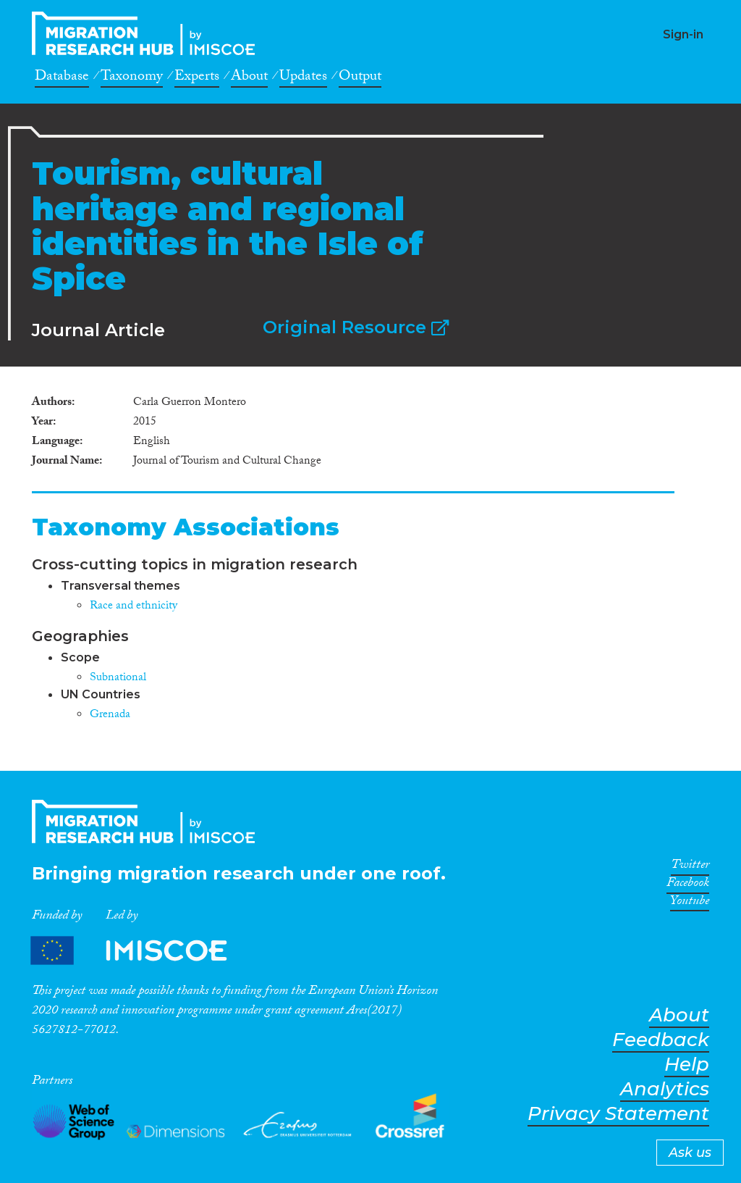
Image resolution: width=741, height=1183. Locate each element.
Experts (196, 78)
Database (62, 78)
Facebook (687, 885)
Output (360, 78)
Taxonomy (132, 78)
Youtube (689, 903)
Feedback (660, 1040)
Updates (303, 78)
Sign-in (683, 34)
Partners (141, 950)
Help (686, 1064)
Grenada (110, 715)
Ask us (690, 1153)
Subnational (118, 678)
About (249, 78)
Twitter (690, 867)
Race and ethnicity (133, 606)
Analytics (664, 1089)
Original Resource (356, 327)
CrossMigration (147, 33)
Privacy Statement (618, 1114)
